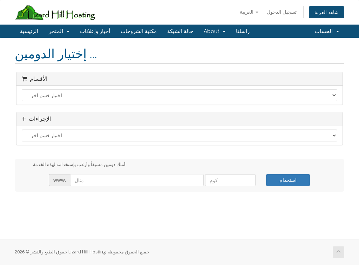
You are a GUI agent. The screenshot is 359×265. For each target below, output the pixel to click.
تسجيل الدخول (282, 11)
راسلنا (243, 31)
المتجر (59, 31)
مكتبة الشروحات (139, 31)
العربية (249, 11)
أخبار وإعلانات (95, 31)
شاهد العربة (326, 12)
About (214, 31)
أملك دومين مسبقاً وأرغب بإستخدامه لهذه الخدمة (74, 165)
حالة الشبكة (180, 31)
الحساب (327, 31)
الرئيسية (29, 31)
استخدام (288, 180)
